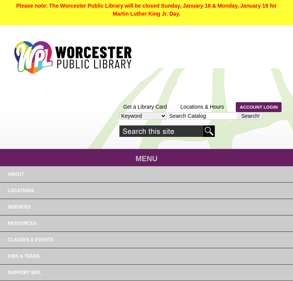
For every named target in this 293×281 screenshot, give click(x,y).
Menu (146, 158)
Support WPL (24, 272)
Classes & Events (30, 239)
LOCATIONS (21, 190)
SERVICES (19, 207)
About (16, 174)
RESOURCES (22, 223)
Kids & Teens (24, 256)
